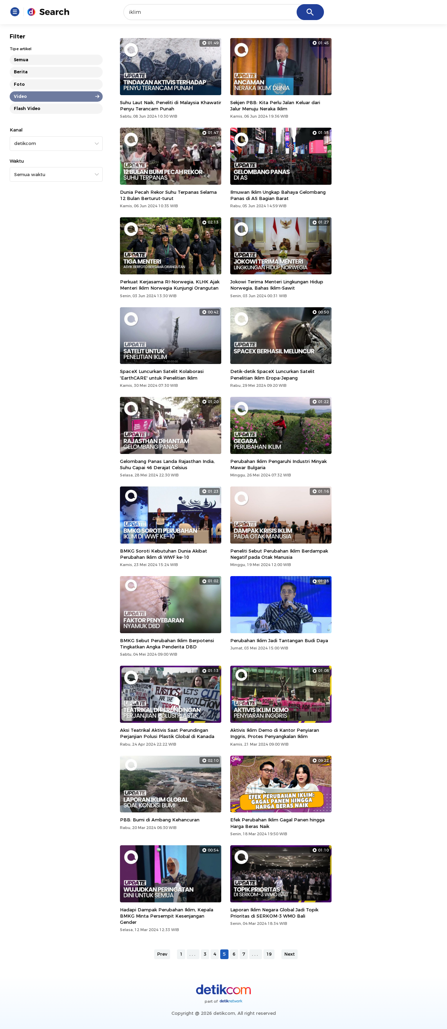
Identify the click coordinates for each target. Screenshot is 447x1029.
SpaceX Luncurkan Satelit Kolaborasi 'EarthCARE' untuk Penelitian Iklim (162, 374)
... (193, 954)
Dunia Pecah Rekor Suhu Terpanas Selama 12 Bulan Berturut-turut (168, 195)
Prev (162, 954)
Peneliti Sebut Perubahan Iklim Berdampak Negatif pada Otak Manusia (279, 554)
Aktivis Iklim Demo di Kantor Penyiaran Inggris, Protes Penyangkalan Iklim (274, 733)
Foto (19, 84)
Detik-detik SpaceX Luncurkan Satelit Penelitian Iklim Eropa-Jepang (272, 374)
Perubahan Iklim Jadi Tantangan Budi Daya (279, 640)
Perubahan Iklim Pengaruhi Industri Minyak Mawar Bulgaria (278, 464)
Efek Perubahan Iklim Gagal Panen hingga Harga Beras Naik (277, 823)
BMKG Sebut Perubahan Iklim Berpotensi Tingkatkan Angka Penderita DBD (167, 643)
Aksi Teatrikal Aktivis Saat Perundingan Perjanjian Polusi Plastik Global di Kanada (167, 733)
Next (289, 954)
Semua (21, 59)
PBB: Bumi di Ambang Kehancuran (159, 819)
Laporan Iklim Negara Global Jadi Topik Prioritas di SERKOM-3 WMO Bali (274, 913)
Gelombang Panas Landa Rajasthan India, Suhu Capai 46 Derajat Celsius (167, 464)
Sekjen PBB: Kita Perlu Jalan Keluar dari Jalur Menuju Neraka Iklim (275, 105)
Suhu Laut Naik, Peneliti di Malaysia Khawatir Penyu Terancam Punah (170, 105)
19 (269, 954)
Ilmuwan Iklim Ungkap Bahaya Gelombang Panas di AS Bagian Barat (278, 195)
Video (20, 96)
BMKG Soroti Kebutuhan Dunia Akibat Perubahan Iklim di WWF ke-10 (163, 554)
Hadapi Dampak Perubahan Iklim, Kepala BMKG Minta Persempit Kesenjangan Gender (166, 916)
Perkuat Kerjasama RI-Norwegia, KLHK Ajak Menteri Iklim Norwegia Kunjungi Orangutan (170, 285)
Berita (21, 71)
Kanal (16, 130)
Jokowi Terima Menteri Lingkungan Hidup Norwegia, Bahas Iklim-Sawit (276, 285)
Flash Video (27, 108)
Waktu (17, 161)
